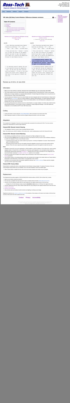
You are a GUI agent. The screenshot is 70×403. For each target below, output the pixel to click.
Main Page (60, 15)
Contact (21, 197)
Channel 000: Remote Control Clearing (16, 27)
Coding (7, 25)
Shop (3, 11)
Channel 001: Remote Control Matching (16, 29)
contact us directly (39, 160)
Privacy (28, 197)
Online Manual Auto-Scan (44, 180)
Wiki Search (60, 22)
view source (25, 36)
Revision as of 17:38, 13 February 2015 (13, 36)
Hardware (9, 11)
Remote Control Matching (10, 188)
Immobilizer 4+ (24, 151)
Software (15, 11)
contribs (18, 37)
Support (20, 11)
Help (54, 17)
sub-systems (14, 98)
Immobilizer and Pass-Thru (23, 152)
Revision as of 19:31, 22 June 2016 (39, 36)
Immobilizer (60, 20)
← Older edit (16, 39)
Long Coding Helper (24, 113)
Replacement (9, 31)
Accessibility (36, 197)
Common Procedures (62, 17)
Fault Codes (60, 18)
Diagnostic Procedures (62, 16)
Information (8, 24)
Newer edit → (43, 40)
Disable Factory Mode (9, 186)
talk (15, 37)
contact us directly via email (20, 193)
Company (26, 11)
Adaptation (8, 26)
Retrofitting (60, 19)
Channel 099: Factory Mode (14, 30)
